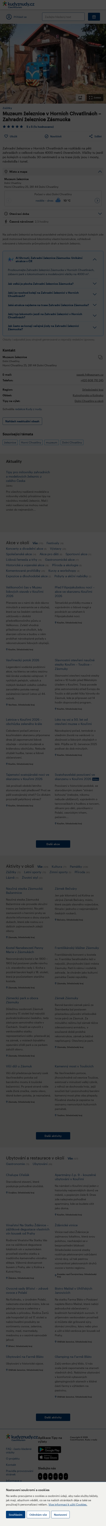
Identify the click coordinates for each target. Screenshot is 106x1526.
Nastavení (60, 1514)
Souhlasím (15, 1514)
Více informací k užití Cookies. (67, 1504)
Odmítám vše (38, 1514)
